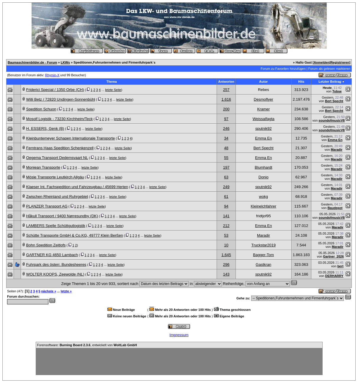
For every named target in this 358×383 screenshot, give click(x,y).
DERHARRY (334, 276)
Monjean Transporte (43, 167)
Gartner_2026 (333, 256)
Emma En (263, 138)
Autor (263, 81)
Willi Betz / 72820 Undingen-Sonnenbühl (60, 99)
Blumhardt (263, 167)
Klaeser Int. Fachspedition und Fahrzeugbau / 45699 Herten (77, 187)
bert (340, 266)
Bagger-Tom (263, 255)
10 (226, 245)
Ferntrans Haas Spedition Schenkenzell (60, 148)
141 (226, 216)
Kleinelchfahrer (263, 206)
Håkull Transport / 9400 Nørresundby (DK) (62, 216)
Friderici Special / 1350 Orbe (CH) (55, 89)
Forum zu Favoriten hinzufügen (283, 68)
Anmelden (321, 62)
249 (226, 187)
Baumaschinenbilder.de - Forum (32, 62)
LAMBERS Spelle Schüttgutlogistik (55, 225)
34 (226, 138)
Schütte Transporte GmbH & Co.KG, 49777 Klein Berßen (74, 235)
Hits (301, 81)
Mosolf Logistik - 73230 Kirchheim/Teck (59, 119)
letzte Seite (113, 90)
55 (226, 157)
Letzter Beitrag (329, 81)
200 (226, 109)
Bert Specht (334, 101)
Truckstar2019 (263, 245)
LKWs (65, 62)
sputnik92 (263, 128)
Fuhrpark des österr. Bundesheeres (56, 264)
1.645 (226, 255)
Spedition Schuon (41, 109)
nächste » (48, 291)
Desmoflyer (263, 99)
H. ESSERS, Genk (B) (45, 128)
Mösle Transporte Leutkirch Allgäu (55, 177)
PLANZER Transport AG (47, 206)
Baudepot (335, 208)
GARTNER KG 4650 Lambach (52, 255)
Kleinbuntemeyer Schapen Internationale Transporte (70, 138)
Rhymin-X (52, 75)
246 (226, 128)
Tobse (337, 91)
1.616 (226, 99)
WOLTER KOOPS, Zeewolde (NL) (55, 274)
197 (226, 167)
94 (226, 206)
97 (226, 119)
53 (226, 235)
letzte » (66, 291)
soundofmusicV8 (331, 120)
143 (226, 274)
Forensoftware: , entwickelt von (87, 345)
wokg (263, 196)
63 (226, 177)
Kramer (263, 109)
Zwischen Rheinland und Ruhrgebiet (57, 196)
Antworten (226, 81)
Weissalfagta (263, 119)
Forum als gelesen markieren (329, 68)
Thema (111, 81)
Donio (264, 177)
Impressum (178, 335)
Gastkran (263, 264)
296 (226, 264)
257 (226, 89)
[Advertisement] (179, 361)
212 (226, 225)
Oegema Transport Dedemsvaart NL (57, 157)
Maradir (337, 149)
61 (226, 196)
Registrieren (339, 62)
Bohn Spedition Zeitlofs (46, 245)
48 (226, 148)
